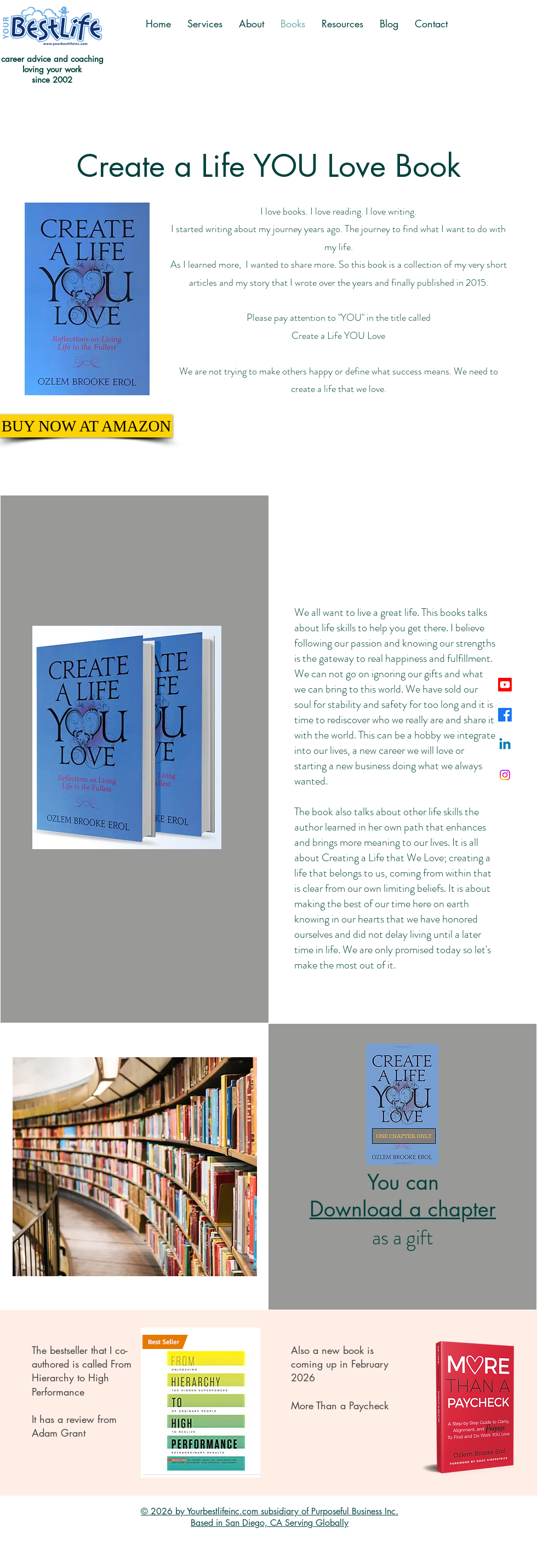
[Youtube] (505, 684)
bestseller (69, 1350)
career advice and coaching (52, 59)
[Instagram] (505, 775)
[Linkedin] (505, 745)
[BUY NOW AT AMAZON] (86, 425)
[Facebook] (505, 715)
